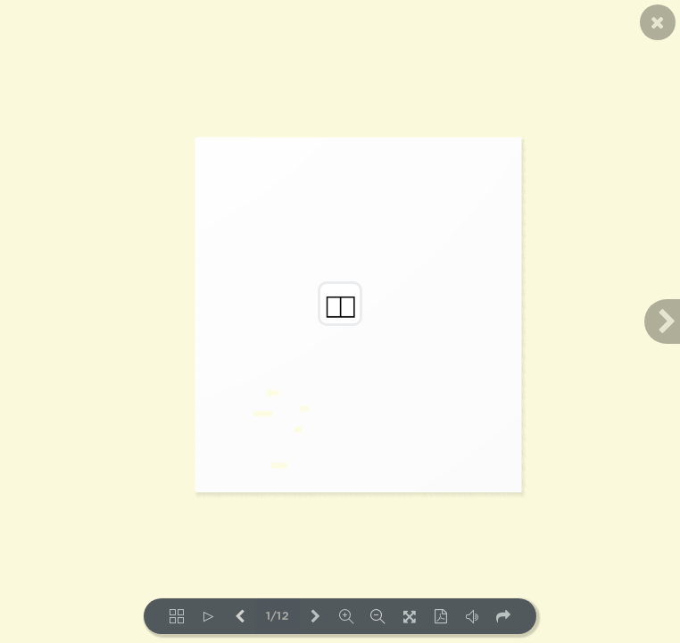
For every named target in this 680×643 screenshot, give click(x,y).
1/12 (277, 616)
